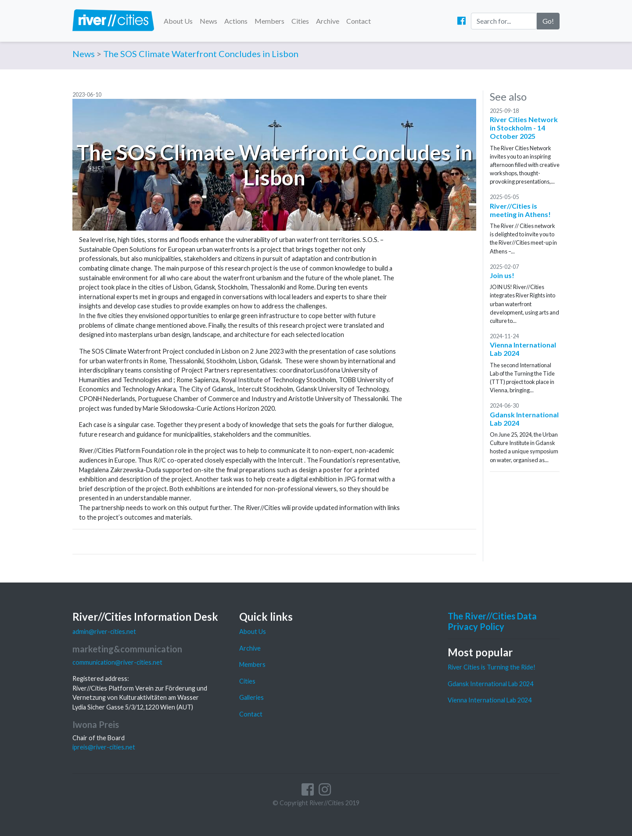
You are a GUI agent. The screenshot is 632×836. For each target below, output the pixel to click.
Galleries (251, 697)
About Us (178, 21)
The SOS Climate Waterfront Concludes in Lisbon (200, 53)
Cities (300, 21)
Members (269, 21)
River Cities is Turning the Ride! (491, 667)
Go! (548, 21)
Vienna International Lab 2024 (489, 700)
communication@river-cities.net (117, 662)
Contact (358, 21)
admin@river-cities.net (104, 631)
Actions (236, 21)
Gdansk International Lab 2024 (490, 684)
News (208, 21)
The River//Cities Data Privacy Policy (492, 621)
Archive (327, 21)
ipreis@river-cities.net (103, 747)
